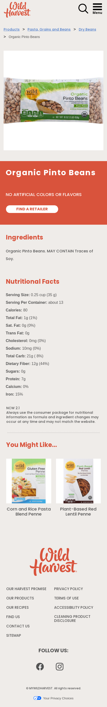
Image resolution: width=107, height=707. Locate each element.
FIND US (13, 617)
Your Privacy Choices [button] (53, 698)
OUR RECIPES (17, 608)
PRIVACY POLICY (68, 590)
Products (12, 30)
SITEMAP (13, 636)
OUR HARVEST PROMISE (26, 589)
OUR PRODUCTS (20, 598)
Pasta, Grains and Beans (49, 30)
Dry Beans (87, 30)
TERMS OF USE (66, 600)
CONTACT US (18, 626)
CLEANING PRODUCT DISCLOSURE (72, 620)
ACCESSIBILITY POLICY (73, 609)
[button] (83, 13)
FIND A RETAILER (32, 209)
